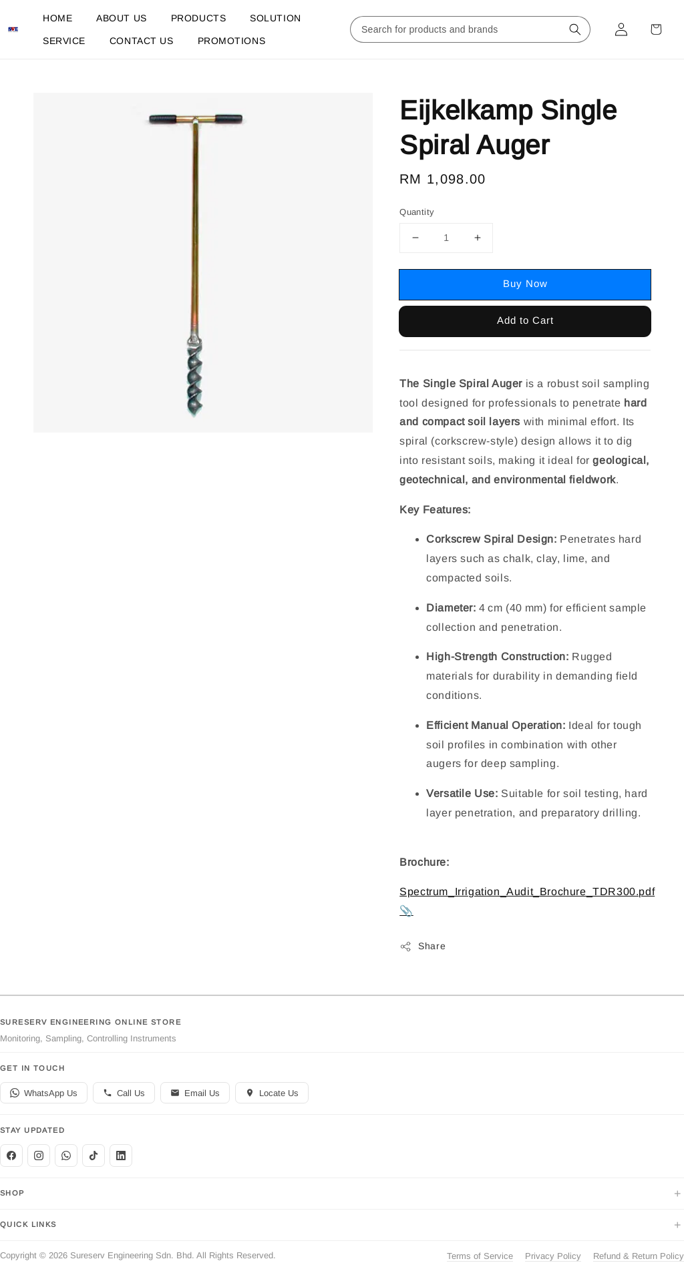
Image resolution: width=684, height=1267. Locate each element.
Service (64, 40)
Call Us (124, 1093)
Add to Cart (525, 320)
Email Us (195, 1093)
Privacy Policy (553, 1256)
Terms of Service (480, 1256)
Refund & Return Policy (638, 1256)
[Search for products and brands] (457, 29)
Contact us (142, 40)
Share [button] (422, 947)
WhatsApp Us (43, 1093)
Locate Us (272, 1093)
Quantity (416, 212)
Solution (275, 18)
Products (198, 18)
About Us (121, 18)
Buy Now (525, 283)
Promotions (232, 40)
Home (57, 18)
